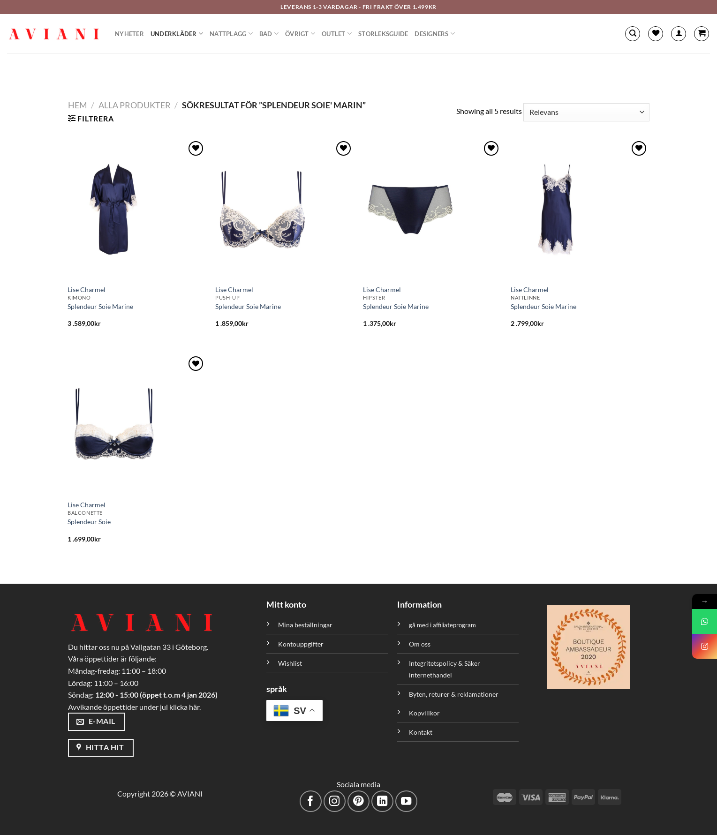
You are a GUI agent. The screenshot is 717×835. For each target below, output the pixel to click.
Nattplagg (231, 33)
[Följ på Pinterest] (358, 801)
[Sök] (632, 33)
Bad (269, 33)
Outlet (337, 33)
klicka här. (185, 706)
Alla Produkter (134, 105)
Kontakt (420, 732)
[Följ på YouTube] (406, 801)
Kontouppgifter (301, 644)
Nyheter (129, 34)
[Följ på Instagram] (335, 801)
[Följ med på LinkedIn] (382, 801)
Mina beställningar (306, 625)
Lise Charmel (87, 289)
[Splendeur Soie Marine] (137, 209)
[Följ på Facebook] (311, 801)
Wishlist (290, 663)
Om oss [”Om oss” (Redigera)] (419, 644)
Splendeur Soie (89, 522)
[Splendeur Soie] (137, 424)
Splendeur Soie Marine (100, 306)
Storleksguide (383, 34)
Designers (435, 33)
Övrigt (300, 33)
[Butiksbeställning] (586, 112)
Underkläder (177, 33)
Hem (77, 105)
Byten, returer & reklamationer (453, 694)
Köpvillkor (424, 713)
